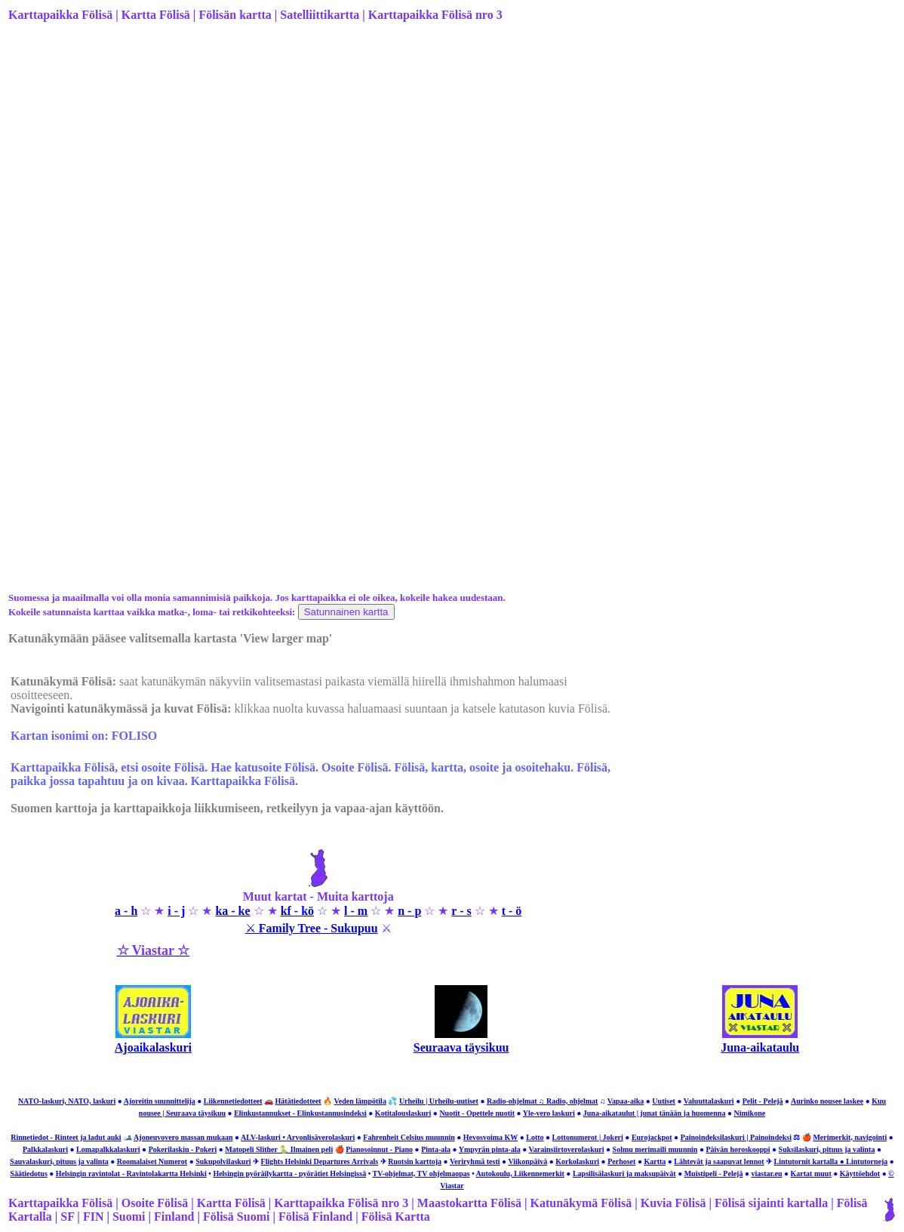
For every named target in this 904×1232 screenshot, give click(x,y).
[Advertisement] (450, 153)
